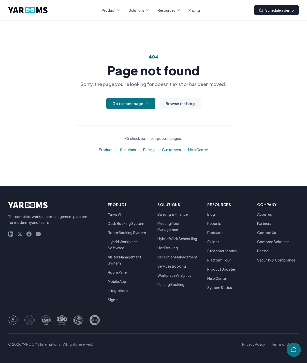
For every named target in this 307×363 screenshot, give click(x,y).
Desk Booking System (126, 223)
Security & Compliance (276, 260)
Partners (264, 223)
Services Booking (171, 266)
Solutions (139, 10)
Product (111, 10)
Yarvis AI (114, 214)
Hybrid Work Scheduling (177, 238)
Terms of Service (285, 344)
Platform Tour (219, 260)
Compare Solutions (273, 241)
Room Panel (117, 272)
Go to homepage (130, 103)
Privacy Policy (253, 344)
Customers (171, 149)
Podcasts (215, 232)
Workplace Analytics (174, 275)
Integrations (118, 290)
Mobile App (117, 281)
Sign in (113, 299)
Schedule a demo (276, 10)
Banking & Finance (172, 214)
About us (264, 214)
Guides (213, 241)
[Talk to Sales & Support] (294, 350)
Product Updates (221, 269)
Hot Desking (167, 247)
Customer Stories (222, 251)
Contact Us (266, 232)
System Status (219, 287)
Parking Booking (170, 284)
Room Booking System (127, 232)
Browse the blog (180, 103)
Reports (214, 223)
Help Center (198, 149)
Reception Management (177, 257)
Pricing (194, 10)
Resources (169, 10)
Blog (211, 214)
